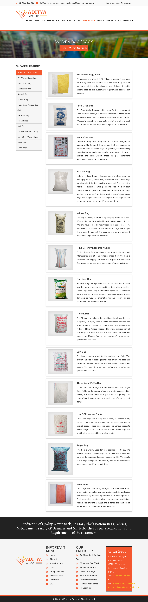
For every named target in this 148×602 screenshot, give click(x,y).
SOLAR (77, 20)
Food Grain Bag (24, 83)
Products (89, 20)
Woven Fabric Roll (88, 567)
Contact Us (126, 3)
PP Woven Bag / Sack (26, 78)
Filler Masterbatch (88, 575)
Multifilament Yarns (89, 584)
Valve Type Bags (87, 571)
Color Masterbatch (88, 579)
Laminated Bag (24, 89)
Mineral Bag (22, 121)
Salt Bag (21, 126)
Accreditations (56, 575)
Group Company (106, 20)
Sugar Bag (22, 142)
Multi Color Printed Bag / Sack (28, 107)
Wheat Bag (22, 99)
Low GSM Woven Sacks (27, 137)
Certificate (54, 579)
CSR (69, 20)
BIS (51, 584)
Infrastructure (56, 20)
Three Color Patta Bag (27, 131)
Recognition (125, 20)
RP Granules (85, 588)
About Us (40, 20)
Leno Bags (22, 147)
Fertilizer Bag (23, 115)
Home (29, 20)
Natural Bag (22, 94)
